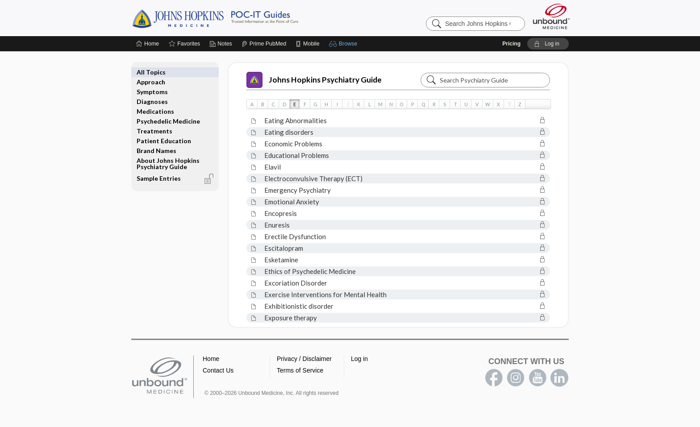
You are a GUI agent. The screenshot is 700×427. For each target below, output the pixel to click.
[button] (344, 43)
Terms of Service (300, 370)
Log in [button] (359, 358)
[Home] (147, 43)
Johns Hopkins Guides (242, 17)
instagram (516, 378)
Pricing (511, 44)
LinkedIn (559, 378)
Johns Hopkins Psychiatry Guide (314, 80)
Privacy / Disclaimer (304, 358)
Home (211, 358)
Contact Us (218, 370)
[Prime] (264, 43)
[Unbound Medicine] (551, 16)
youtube (537, 378)
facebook (494, 378)
